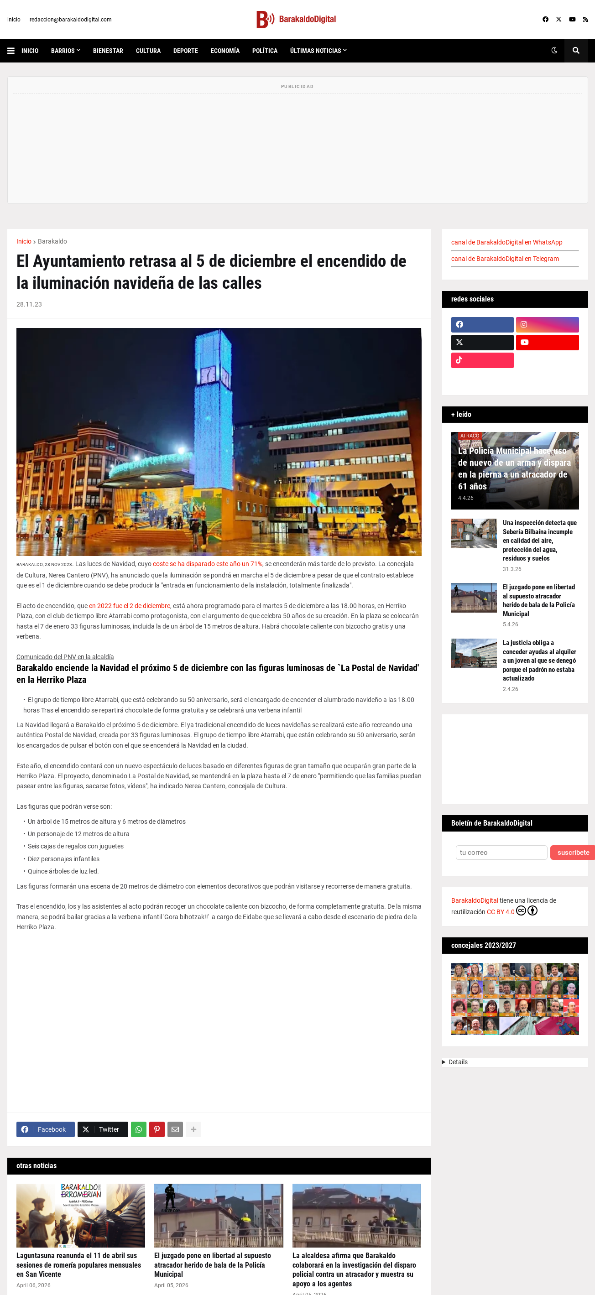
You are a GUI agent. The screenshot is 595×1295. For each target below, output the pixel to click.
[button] (14, 50)
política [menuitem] (264, 50)
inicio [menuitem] (29, 50)
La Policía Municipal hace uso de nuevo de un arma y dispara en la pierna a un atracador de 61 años (514, 468)
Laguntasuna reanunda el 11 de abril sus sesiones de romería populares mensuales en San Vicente (78, 1265)
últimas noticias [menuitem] (315, 50)
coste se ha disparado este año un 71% (207, 563)
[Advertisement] (219, 1028)
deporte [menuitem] (185, 50)
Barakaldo (52, 241)
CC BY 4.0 (512, 910)
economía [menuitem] (225, 50)
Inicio (23, 241)
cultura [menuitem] (148, 50)
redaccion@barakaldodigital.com (71, 19)
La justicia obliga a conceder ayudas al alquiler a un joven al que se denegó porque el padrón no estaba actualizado (539, 660)
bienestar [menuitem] (108, 50)
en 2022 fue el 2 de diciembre (129, 605)
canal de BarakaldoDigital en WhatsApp (507, 242)
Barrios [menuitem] (63, 50)
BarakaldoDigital (474, 900)
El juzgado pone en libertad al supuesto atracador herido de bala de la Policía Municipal (212, 1265)
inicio (14, 19)
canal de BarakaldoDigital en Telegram (505, 258)
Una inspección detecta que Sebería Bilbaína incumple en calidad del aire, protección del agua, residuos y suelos (540, 540)
